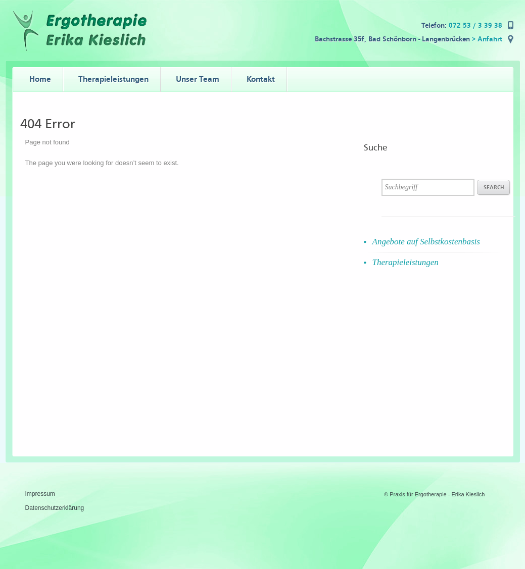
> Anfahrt (487, 39)
